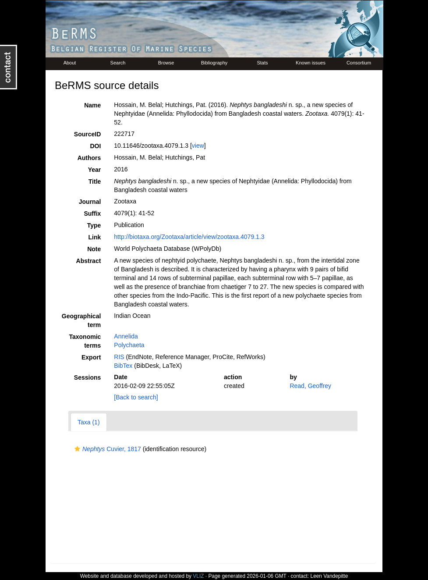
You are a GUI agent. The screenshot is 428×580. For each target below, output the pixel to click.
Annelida (126, 336)
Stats (262, 62)
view (198, 145)
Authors (89, 157)
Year (94, 169)
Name (92, 105)
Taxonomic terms (85, 341)
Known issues (310, 62)
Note (94, 249)
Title (94, 181)
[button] (77, 449)
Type (94, 225)
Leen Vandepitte (329, 576)
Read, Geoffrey (310, 385)
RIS (119, 356)
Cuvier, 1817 (106, 448)
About (70, 62)
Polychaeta (129, 345)
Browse (166, 62)
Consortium (359, 62)
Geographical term (81, 320)
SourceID (87, 134)
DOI (95, 145)
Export (91, 357)
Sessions (87, 377)
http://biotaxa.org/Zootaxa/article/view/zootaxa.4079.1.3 (189, 236)
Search (118, 62)
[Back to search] (136, 397)
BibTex (123, 365)
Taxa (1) (89, 422)
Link (94, 237)
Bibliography (214, 62)
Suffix (92, 213)
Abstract (88, 260)
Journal (90, 201)
